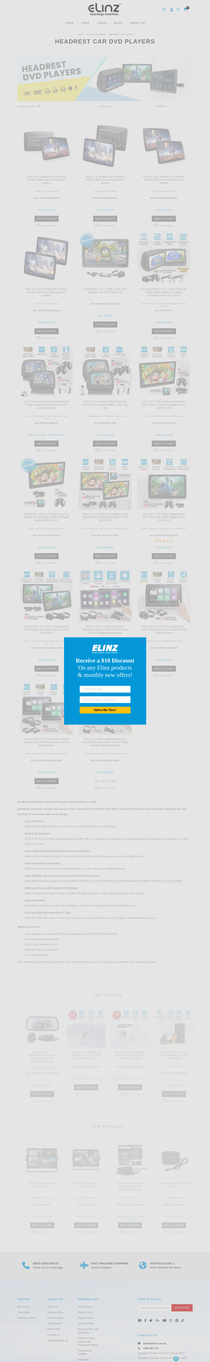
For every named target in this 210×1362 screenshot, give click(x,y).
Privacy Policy (85, 1312)
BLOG (118, 22)
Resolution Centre (27, 1317)
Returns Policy (85, 1317)
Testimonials (54, 1323)
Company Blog (55, 1312)
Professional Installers (84, 1352)
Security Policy (86, 1323)
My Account (23, 1306)
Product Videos (55, 1317)
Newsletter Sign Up (57, 1340)
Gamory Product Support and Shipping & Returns (88, 1341)
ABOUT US (137, 22)
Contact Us (53, 1334)
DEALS (102, 22)
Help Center (53, 1329)
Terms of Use (85, 1306)
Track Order (23, 1312)
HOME (69, 22)
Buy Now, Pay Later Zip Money (88, 1331)
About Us (52, 1306)
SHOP (85, 22)
